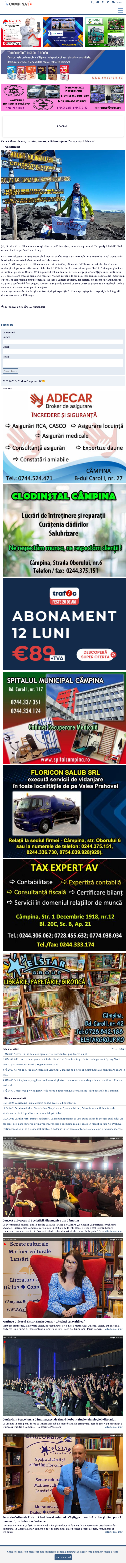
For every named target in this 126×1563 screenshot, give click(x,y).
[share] (2, 325)
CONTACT (118, 2)
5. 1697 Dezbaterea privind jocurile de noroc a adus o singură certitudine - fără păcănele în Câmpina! (61, 1090)
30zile (122, 1049)
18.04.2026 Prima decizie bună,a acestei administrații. (39, 1103)
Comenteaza (10, 371)
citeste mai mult (114, 1231)
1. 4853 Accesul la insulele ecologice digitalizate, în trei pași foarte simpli (45, 1054)
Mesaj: (6, 356)
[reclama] (21, 46)
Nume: (6, 337)
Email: (6, 347)
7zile (114, 1049)
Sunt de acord (63, 1557)
